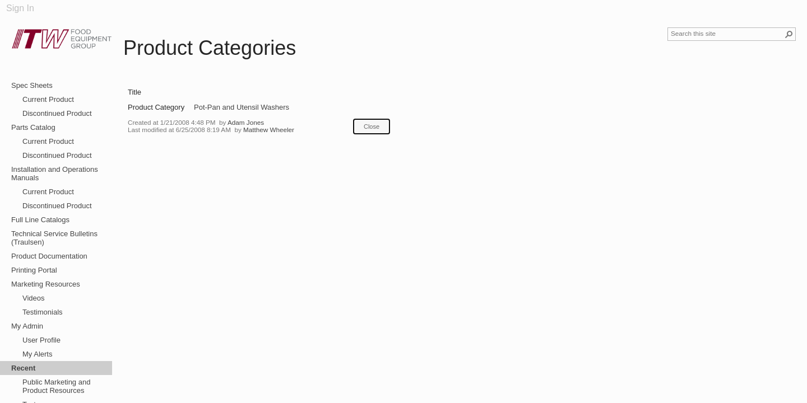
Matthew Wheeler (268, 129)
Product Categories (209, 47)
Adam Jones (246, 122)
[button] (789, 34)
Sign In (20, 8)
